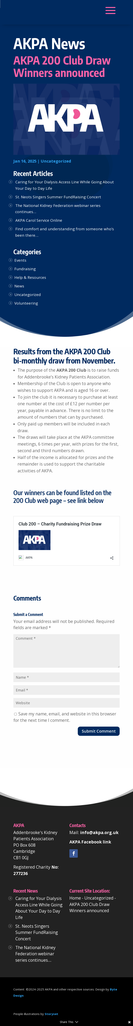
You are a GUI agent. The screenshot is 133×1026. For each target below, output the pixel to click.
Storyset (51, 1014)
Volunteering (26, 303)
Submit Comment (99, 731)
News (19, 286)
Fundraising (25, 268)
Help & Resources (30, 277)
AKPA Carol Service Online (38, 220)
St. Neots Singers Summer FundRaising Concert (58, 197)
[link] (73, 853)
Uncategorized (56, 161)
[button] (39, 10)
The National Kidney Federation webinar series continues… (35, 954)
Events (20, 260)
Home (75, 898)
